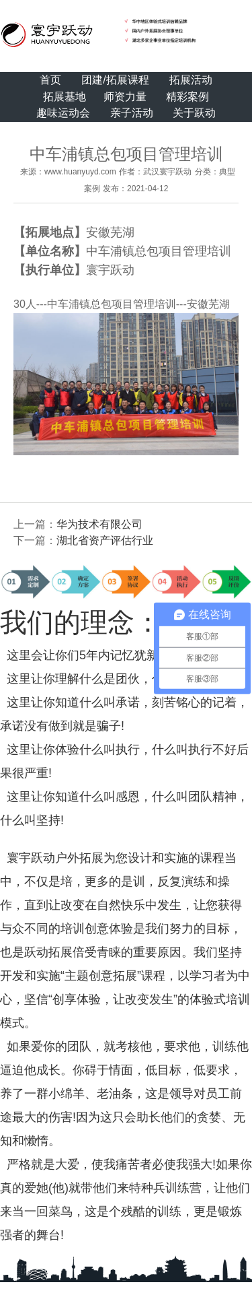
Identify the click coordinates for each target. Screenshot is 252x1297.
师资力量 (124, 96)
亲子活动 (131, 113)
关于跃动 (194, 113)
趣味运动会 (63, 113)
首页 (50, 80)
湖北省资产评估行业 (104, 540)
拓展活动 (190, 80)
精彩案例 (187, 96)
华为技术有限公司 (99, 524)
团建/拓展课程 (115, 80)
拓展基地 (64, 96)
